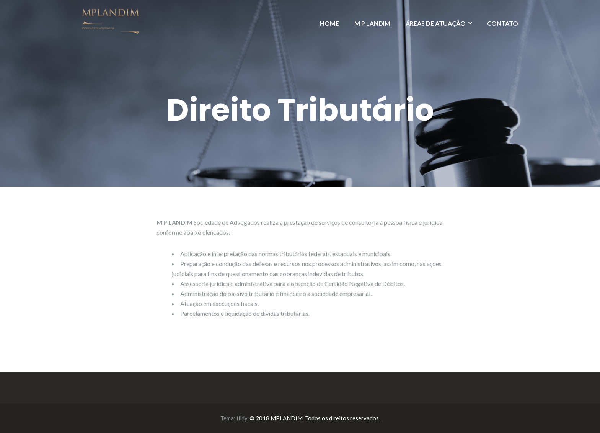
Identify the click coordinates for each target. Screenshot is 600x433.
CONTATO (502, 23)
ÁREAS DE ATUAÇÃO (436, 23)
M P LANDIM (372, 23)
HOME (329, 23)
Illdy (241, 418)
